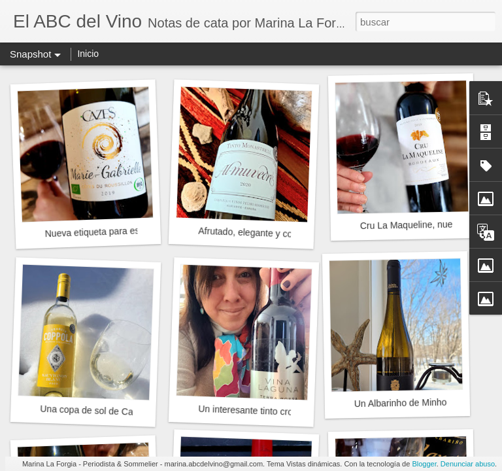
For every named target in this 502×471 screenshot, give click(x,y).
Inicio (88, 53)
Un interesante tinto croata (252, 411)
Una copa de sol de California (100, 411)
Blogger (424, 464)
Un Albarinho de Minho (400, 403)
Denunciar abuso (468, 464)
